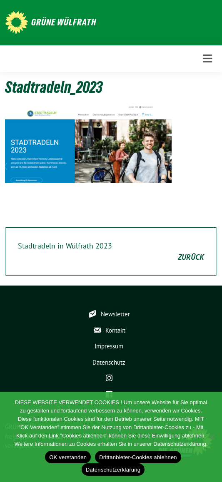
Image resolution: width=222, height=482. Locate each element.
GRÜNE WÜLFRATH (63, 22)
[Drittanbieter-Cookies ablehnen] (211, 437)
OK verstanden (68, 457)
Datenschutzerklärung (113, 470)
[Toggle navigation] (207, 59)
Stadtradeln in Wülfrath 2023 (111, 252)
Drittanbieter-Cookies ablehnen (138, 457)
